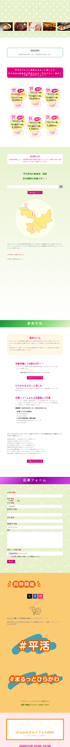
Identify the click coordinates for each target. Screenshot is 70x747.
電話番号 (12, 524)
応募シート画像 (14, 550)
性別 (10, 499)
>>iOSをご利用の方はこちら (15, 259)
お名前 (11, 492)
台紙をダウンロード (34, 378)
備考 (8, 530)
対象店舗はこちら (34, 192)
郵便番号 (12, 509)
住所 (10, 517)
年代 (10, 503)
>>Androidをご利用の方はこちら (16, 254)
